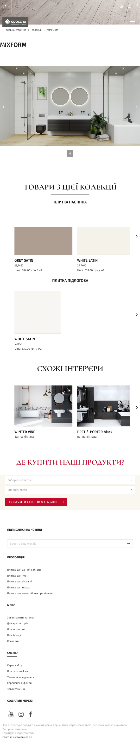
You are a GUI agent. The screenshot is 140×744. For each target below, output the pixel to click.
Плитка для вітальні (19, 581)
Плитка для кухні (17, 575)
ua (6, 6)
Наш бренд (14, 635)
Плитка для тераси (19, 587)
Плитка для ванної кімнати (24, 569)
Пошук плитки (16, 629)
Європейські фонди (19, 683)
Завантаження (16, 689)
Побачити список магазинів (36, 502)
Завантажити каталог (20, 617)
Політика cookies (17, 671)
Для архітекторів (17, 623)
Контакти (13, 641)
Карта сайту (14, 665)
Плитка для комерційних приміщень (30, 593)
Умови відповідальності (21, 677)
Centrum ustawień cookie (17, 737)
